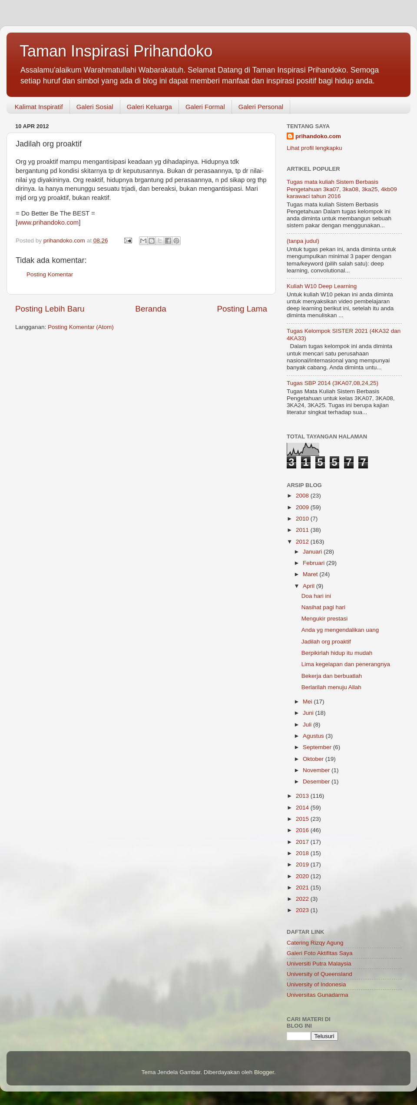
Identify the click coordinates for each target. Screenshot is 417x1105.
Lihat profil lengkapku (314, 148)
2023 (303, 910)
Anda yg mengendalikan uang (340, 630)
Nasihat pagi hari (323, 607)
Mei (308, 701)
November (317, 770)
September (318, 747)
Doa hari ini (316, 596)
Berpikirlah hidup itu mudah (337, 653)
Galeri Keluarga (149, 106)
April (309, 586)
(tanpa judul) (303, 241)
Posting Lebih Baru (50, 308)
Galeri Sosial (94, 106)
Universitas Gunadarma (317, 995)
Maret (311, 574)
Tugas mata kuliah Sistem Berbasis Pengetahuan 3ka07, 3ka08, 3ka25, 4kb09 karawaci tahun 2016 (342, 189)
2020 (303, 876)
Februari (314, 563)
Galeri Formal (205, 106)
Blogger (264, 1072)
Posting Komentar (49, 274)
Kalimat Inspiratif (39, 106)
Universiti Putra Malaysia (319, 963)
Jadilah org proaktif (326, 641)
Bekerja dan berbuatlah (331, 676)
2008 (303, 495)
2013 (303, 796)
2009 (303, 507)
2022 (303, 899)
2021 (303, 887)
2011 (303, 530)
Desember (317, 781)
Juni (309, 713)
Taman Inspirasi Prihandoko (116, 51)
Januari (313, 551)
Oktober (314, 759)
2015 (303, 819)
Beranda (150, 308)
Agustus (314, 736)
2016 (303, 830)
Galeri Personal (260, 106)
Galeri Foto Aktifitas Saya (320, 953)
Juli (308, 724)
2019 (303, 864)
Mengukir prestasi (324, 618)
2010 (303, 518)
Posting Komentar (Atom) (81, 327)
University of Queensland (319, 974)
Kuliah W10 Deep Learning (322, 286)
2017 (303, 842)
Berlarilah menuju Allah (331, 687)
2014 (303, 807)
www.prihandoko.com (48, 222)
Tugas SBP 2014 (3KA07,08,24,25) (332, 383)
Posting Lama (242, 308)
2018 (303, 853)
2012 (303, 541)
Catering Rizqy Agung (315, 942)
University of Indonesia (316, 984)
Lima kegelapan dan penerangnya (345, 664)
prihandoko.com (318, 136)
